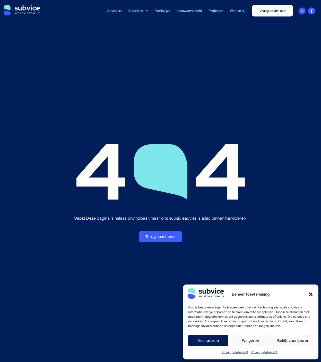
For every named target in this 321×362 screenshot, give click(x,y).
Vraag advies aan (272, 10)
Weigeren (250, 340)
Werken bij (237, 10)
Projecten (216, 10)
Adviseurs (114, 10)
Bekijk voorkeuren (293, 340)
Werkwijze (162, 10)
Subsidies (138, 11)
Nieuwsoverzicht (189, 10)
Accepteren (208, 340)
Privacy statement (235, 352)
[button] (310, 294)
